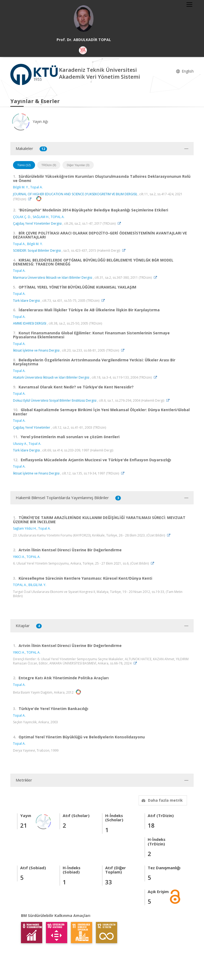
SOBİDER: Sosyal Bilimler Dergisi (37, 250)
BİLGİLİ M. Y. (37, 585)
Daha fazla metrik (161, 800)
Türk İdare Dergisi (26, 300)
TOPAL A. (58, 217)
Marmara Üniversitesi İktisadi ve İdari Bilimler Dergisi (52, 277)
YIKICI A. (19, 557)
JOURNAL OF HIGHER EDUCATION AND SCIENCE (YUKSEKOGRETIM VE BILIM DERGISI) (75, 194)
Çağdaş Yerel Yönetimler (31, 427)
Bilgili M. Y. (21, 187)
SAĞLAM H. (41, 217)
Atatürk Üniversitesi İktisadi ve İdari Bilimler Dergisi (51, 377)
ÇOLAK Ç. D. (22, 217)
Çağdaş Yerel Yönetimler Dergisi (37, 223)
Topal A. (36, 187)
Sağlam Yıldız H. (25, 528)
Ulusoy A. (20, 443)
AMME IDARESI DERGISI (29, 323)
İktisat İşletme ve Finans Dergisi (36, 350)
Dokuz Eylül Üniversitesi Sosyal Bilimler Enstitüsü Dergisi (54, 400)
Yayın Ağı (29, 121)
